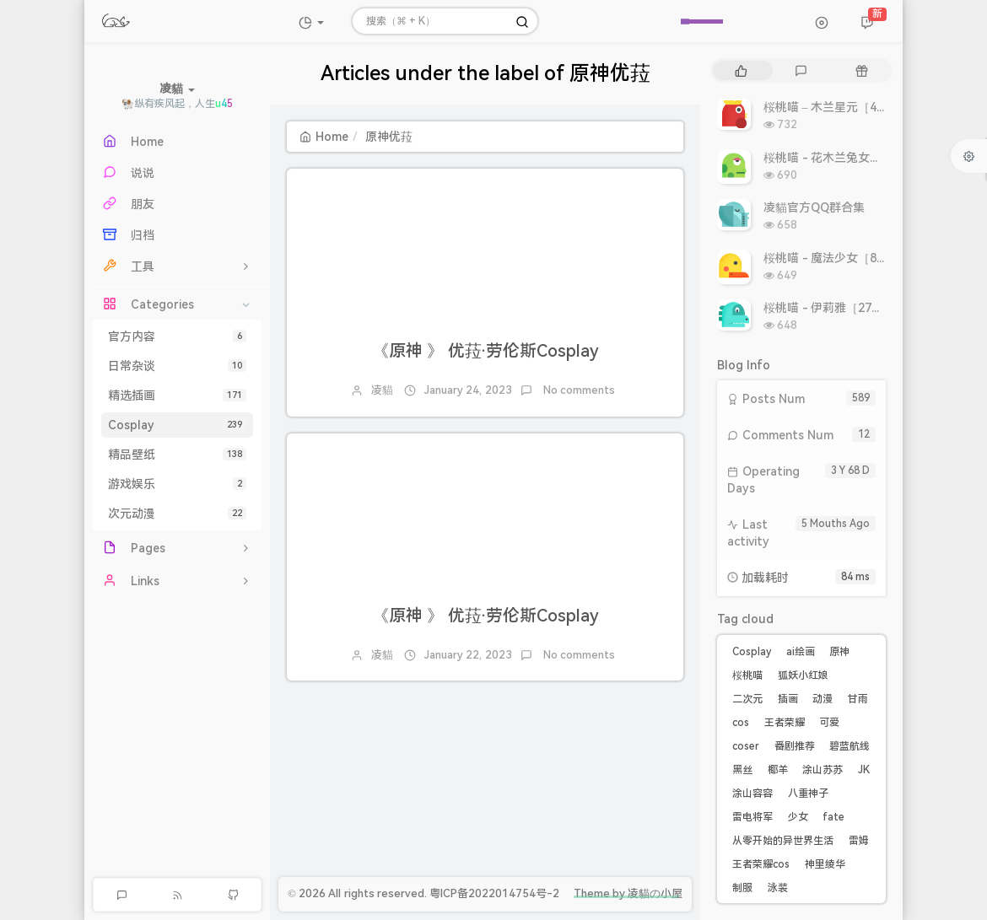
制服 (742, 888)
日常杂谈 (177, 366)
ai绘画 (800, 652)
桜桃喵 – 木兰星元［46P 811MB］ (853, 107)
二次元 (747, 699)
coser (745, 746)
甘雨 (858, 699)
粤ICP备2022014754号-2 (494, 893)
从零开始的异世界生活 (782, 841)
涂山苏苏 (822, 770)
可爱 (829, 723)
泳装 (778, 888)
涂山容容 (752, 793)
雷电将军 (752, 817)
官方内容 (177, 336)
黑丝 (742, 770)
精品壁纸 (177, 454)
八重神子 (808, 793)
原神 (839, 652)
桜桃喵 (747, 675)
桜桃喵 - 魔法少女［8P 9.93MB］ (851, 258)
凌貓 (382, 390)
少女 (798, 817)
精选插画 (177, 395)
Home (323, 136)
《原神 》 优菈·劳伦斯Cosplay (485, 351)
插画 (788, 699)
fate (833, 817)
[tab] (741, 70)
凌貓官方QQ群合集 (814, 207)
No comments (578, 390)
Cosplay (177, 425)
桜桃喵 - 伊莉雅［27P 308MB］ (847, 308)
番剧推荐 (794, 746)
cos (740, 723)
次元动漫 (177, 513)
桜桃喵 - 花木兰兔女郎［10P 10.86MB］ (870, 157)
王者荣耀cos (761, 864)
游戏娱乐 (177, 484)
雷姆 (859, 841)
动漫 (822, 699)
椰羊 (778, 770)
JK (864, 770)
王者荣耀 (784, 723)
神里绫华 (825, 864)
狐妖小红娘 (803, 675)
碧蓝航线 (849, 746)
